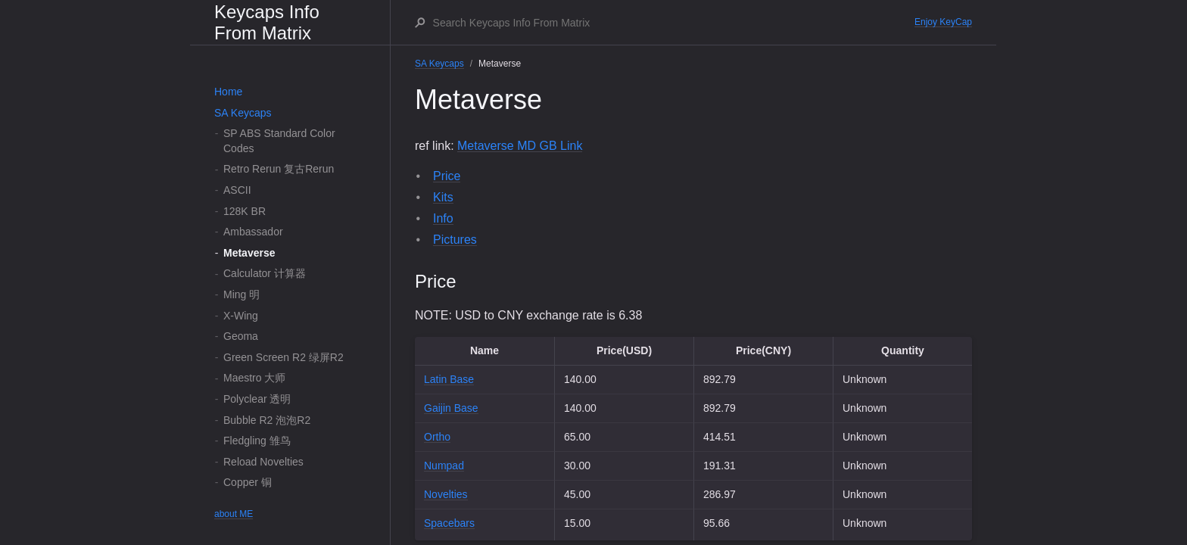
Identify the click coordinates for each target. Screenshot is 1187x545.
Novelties (446, 494)
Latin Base (449, 379)
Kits (443, 197)
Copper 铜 (247, 482)
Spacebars (449, 523)
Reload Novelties (263, 462)
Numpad (444, 465)
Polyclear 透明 (257, 399)
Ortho (437, 437)
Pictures (455, 239)
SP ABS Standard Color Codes (279, 140)
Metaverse (249, 253)
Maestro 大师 (254, 378)
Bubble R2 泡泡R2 (266, 420)
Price (446, 176)
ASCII (237, 190)
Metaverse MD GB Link (519, 145)
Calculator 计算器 (264, 273)
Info (443, 218)
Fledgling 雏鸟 (257, 440)
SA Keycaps (243, 113)
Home (228, 92)
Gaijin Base (451, 408)
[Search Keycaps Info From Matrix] (672, 23)
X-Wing (240, 316)
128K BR (244, 211)
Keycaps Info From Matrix (266, 22)
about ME (233, 514)
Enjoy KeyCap (943, 22)
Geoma (240, 336)
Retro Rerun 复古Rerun (278, 169)
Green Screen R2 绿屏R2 (283, 357)
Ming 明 (241, 294)
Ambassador (253, 232)
